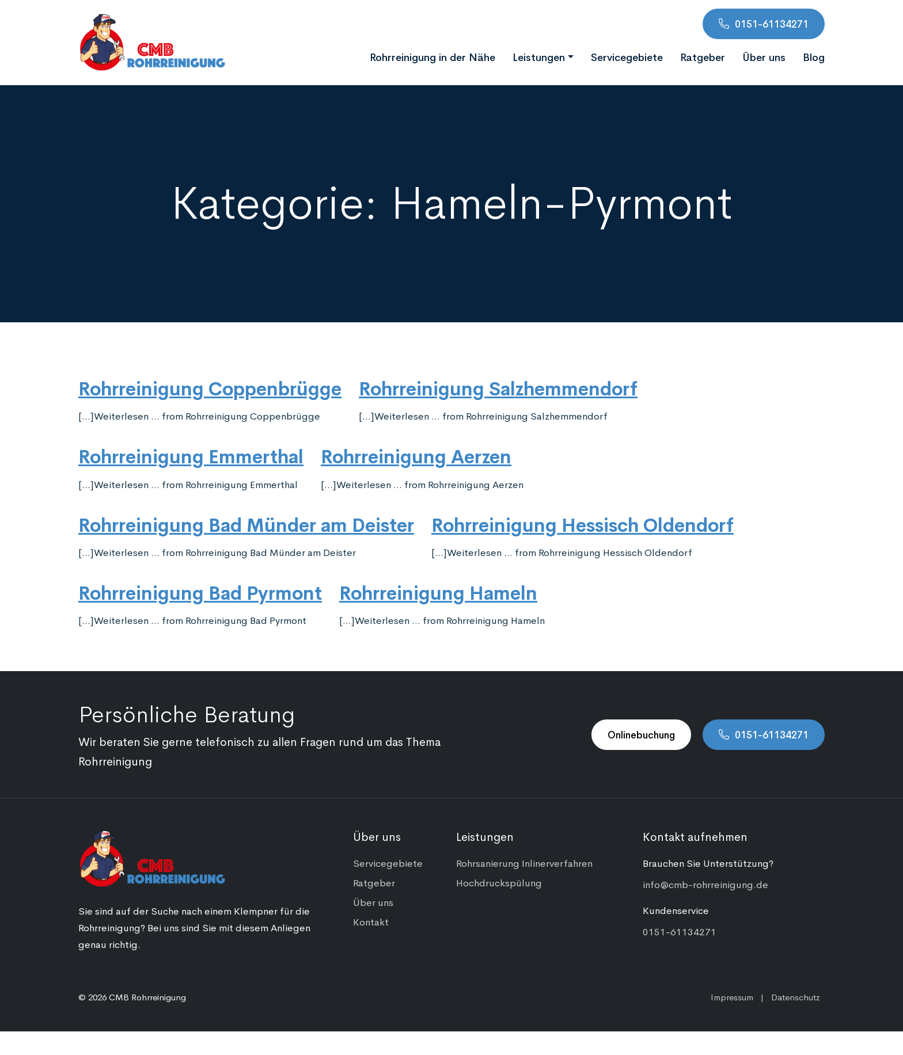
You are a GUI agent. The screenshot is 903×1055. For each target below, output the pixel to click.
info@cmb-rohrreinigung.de (705, 884)
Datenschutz (795, 997)
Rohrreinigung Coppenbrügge (210, 387)
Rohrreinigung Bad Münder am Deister (246, 524)
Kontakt (371, 921)
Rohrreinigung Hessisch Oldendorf (582, 524)
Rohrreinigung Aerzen (416, 455)
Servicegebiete (627, 56)
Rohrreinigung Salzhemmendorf (498, 387)
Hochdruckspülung (499, 882)
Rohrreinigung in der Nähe (432, 56)
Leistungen (539, 56)
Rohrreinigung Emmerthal (190, 455)
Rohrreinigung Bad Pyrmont (200, 591)
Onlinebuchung (641, 734)
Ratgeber (702, 56)
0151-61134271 (772, 24)
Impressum (732, 997)
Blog (814, 56)
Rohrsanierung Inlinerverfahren (524, 863)
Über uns (764, 56)
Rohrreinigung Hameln (438, 591)
